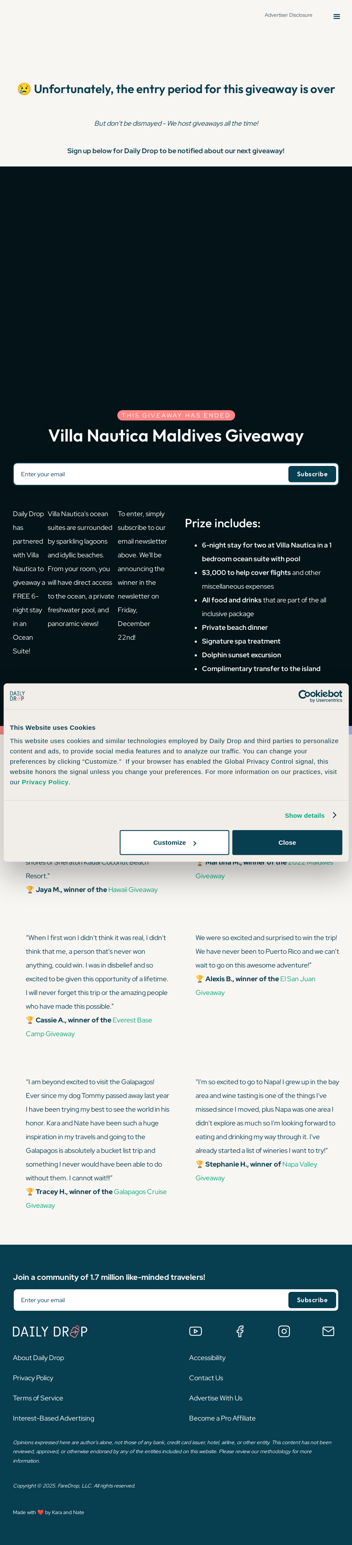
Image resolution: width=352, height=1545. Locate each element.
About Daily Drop (38, 1357)
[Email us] (328, 1331)
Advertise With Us (215, 1398)
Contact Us (206, 1377)
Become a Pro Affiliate (222, 1418)
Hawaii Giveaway (132, 889)
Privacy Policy (33, 1377)
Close (287, 842)
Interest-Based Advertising (53, 1418)
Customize (174, 842)
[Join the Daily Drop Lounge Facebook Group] (239, 1331)
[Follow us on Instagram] (284, 1331)
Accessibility (207, 1357)
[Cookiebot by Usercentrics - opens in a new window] (304, 695)
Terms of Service (38, 1398)
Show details (305, 815)
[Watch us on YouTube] (195, 1331)
